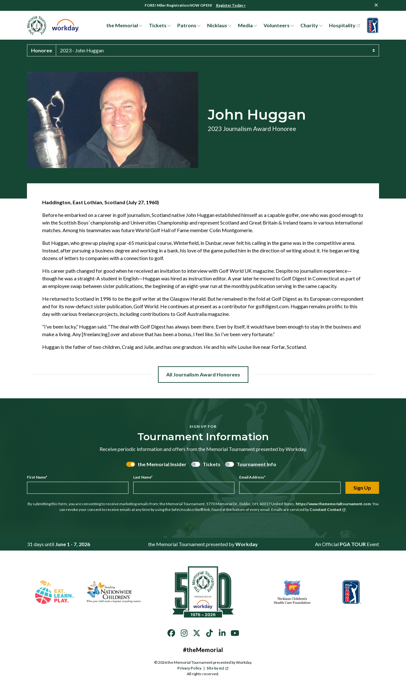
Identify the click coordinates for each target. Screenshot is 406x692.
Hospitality (344, 25)
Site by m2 (217, 668)
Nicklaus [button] (217, 25)
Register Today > (231, 5)
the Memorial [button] (122, 25)
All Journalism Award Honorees (203, 374)
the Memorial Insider (162, 464)
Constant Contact (328, 509)
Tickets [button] (158, 25)
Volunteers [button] (277, 25)
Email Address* (252, 477)
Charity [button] (309, 25)
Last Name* (143, 477)
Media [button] (245, 25)
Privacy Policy (189, 668)
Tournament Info (256, 464)
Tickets (211, 464)
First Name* (37, 477)
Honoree (41, 50)
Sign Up (362, 488)
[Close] (376, 5)
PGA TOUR (353, 544)
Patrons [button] (186, 25)
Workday (246, 544)
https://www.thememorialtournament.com (333, 503)
